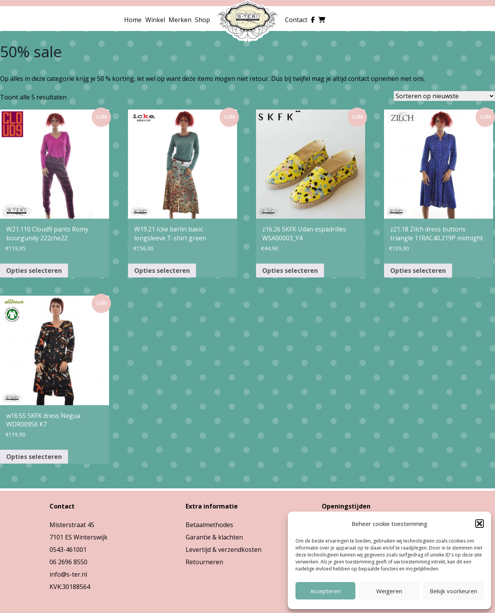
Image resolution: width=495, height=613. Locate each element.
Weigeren (389, 591)
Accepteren (325, 591)
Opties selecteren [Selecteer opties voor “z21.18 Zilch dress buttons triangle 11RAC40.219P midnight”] (418, 270)
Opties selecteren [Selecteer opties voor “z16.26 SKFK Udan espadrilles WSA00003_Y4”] (290, 270)
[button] (479, 523)
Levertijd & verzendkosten (223, 549)
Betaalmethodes (209, 525)
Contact (296, 19)
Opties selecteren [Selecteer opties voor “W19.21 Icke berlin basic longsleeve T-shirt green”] (162, 270)
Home (133, 19)
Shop (202, 19)
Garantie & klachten (214, 537)
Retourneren (204, 562)
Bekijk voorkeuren (453, 591)
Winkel (155, 19)
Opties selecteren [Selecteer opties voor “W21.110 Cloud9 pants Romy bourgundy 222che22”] (34, 270)
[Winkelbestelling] (444, 96)
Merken (180, 19)
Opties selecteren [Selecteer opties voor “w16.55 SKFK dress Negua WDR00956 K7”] (34, 456)
